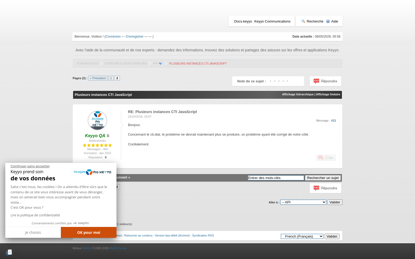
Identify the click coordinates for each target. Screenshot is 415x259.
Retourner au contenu (138, 235)
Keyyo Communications (272, 21)
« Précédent (98, 78)
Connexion (113, 36)
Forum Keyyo (87, 63)
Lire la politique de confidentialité (35, 215)
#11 (333, 120)
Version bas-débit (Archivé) (172, 235)
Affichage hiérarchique (298, 94)
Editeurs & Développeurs (126, 63)
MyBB (86, 248)
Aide (332, 21)
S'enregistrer (135, 36)
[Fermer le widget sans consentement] (30, 166)
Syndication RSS (203, 235)
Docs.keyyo (243, 21)
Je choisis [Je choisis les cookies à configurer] (33, 232)
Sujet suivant (116, 177)
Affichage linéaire (328, 94)
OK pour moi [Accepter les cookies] (88, 232)
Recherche (312, 21)
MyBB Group (118, 248)
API (155, 63)
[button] (9, 252)
